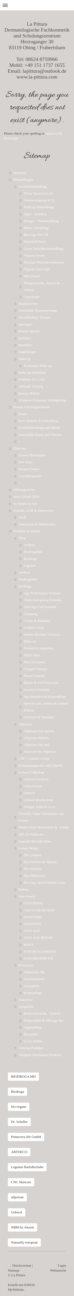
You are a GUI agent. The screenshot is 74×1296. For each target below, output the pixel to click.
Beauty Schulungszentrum (31, 407)
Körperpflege (33, 993)
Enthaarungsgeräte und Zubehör (41, 765)
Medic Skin (32, 655)
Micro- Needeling (36, 228)
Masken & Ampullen (38, 648)
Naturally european (24, 1242)
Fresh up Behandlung (38, 207)
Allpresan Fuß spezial (39, 731)
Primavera (26, 965)
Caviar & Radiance (37, 621)
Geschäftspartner (30, 476)
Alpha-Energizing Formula (42, 600)
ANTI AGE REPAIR (38, 938)
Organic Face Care (37, 269)
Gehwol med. (33, 786)
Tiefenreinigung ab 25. (39, 200)
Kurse (23, 414)
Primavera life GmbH (26, 1137)
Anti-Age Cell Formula (40, 607)
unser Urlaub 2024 (26, 496)
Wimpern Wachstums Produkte (40, 1055)
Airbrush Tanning (31, 386)
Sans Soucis (27, 896)
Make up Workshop (32, 372)
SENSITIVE (32, 924)
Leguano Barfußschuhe (35, 841)
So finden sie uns (25, 504)
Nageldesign (27, 352)
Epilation (25, 338)
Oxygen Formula (35, 669)
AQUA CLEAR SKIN (39, 910)
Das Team (25, 462)
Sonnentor (26, 1000)
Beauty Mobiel (29, 393)
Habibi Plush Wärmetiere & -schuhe (44, 827)
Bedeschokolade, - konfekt (42, 1013)
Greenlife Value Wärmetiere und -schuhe (42, 817)
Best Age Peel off (36, 235)
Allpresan (25, 724)
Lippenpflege (33, 1027)
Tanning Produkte (31, 1048)
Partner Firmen (29, 469)
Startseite (19, 173)
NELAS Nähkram (31, 834)
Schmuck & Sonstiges (39, 717)
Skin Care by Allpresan (40, 751)
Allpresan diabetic (36, 738)
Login (62, 1265)
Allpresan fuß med (37, 745)
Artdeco (29, 545)
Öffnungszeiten (24, 490)
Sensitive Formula (36, 690)
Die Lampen (32, 855)
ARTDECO (19, 1152)
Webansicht (58, 1270)
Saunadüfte (31, 986)
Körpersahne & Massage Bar (44, 1020)
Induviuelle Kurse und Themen (40, 435)
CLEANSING (33, 903)
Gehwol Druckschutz (38, 800)
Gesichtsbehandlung (33, 186)
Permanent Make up (38, 366)
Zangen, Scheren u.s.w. (40, 807)
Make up (25, 359)
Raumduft (30, 1034)
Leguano (30, 565)
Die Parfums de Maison (40, 862)
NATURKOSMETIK (38, 958)
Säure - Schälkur (35, 214)
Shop (22, 538)
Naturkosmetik (34, 979)
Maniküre (25, 345)
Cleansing (30, 614)
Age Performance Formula (42, 593)
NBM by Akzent (22, 1227)
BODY (29, 945)
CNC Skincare (21, 1182)
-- (20, 441)
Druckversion (20, 1265)
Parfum (24, 889)
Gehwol (29, 793)
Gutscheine (31, 297)
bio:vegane (18, 1107)
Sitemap (13, 1270)
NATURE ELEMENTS (40, 951)
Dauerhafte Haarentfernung (38, 310)
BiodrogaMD (33, 552)
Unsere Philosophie (32, 455)
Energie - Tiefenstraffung (41, 221)
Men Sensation (34, 662)
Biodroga (30, 559)
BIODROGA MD (23, 1076)
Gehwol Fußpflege (31, 772)
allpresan (17, 1197)
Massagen (25, 324)
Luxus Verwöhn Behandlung (43, 249)
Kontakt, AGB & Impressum (33, 510)
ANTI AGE (32, 931)
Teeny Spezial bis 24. (38, 193)
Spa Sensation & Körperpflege (45, 696)
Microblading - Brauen (34, 317)
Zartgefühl (26, 1006)
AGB (22, 517)
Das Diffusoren (34, 876)
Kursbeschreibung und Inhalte (39, 428)
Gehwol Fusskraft (36, 779)
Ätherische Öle (34, 972)
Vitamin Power (34, 255)
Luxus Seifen (33, 1041)
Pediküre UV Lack (32, 379)
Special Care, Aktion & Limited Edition (46, 706)
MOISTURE (32, 917)
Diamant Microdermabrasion (44, 262)
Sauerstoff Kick (35, 241)
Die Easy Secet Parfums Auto (44, 882)
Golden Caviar (34, 627)
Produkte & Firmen (26, 531)
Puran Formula (34, 676)
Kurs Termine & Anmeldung (38, 421)
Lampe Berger (28, 848)
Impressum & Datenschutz (37, 524)
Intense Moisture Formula (42, 634)
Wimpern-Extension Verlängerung (42, 400)
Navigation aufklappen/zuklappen (37, 5)
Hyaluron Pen (28, 304)
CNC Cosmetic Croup (34, 758)
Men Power (32, 276)
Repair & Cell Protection (41, 683)
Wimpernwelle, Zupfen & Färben (42, 286)
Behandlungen (23, 180)
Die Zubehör (32, 869)
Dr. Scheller (19, 1122)
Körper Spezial (29, 331)
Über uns (19, 448)
